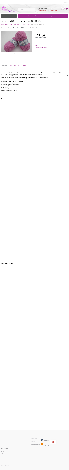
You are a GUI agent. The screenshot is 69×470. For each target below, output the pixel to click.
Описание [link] (4, 65)
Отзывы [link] (24, 65)
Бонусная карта (53, 445)
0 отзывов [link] (27, 27)
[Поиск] (19, 9)
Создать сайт (4, 465)
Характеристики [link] (14, 65)
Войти (59, 2)
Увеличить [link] (17, 53)
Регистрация (65, 2)
